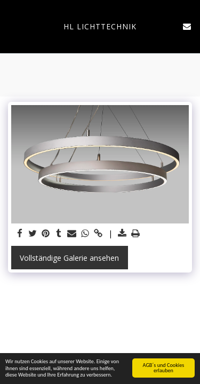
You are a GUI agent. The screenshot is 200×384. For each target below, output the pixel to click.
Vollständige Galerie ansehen (69, 258)
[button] (12, 26)
